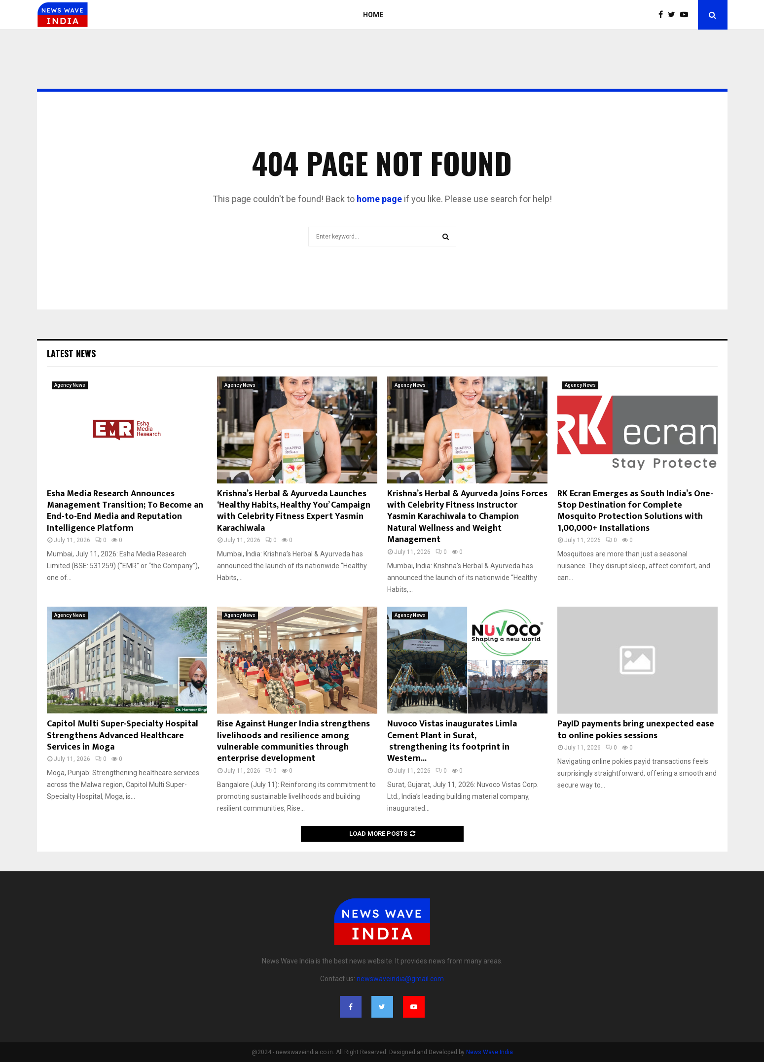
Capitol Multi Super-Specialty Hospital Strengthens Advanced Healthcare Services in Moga (122, 735)
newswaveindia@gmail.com (400, 979)
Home (373, 15)
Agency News (69, 385)
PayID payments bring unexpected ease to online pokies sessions (635, 730)
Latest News (71, 353)
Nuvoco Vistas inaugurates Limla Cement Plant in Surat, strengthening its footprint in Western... (452, 741)
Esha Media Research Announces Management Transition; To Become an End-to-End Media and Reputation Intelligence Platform (125, 511)
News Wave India (489, 1052)
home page (379, 199)
